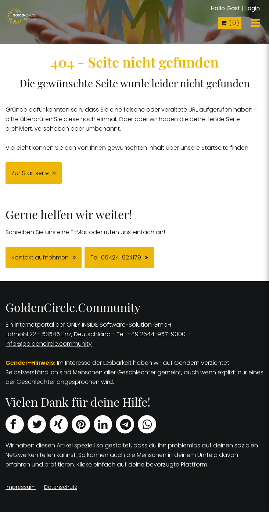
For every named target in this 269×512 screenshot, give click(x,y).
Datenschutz (60, 487)
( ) (229, 23)
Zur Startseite (30, 173)
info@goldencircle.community (49, 343)
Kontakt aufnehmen (40, 257)
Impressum (21, 487)
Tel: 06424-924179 (115, 257)
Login (252, 8)
